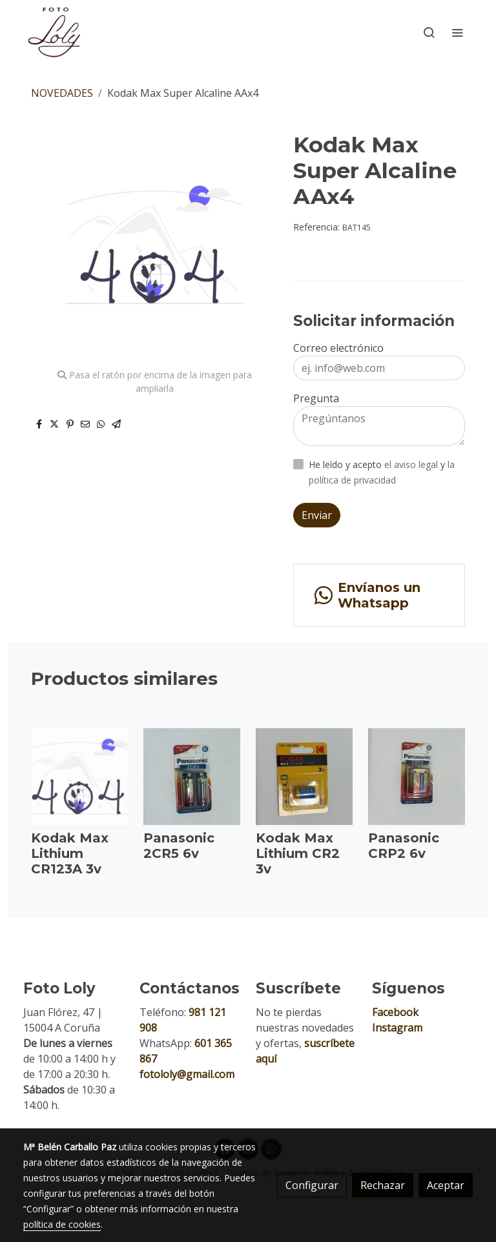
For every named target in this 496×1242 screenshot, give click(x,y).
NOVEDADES (62, 93)
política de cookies (62, 1224)
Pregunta (316, 398)
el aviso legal (412, 464)
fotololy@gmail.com (187, 1074)
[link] (54, 32)
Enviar (317, 515)
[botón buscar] (429, 32)
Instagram (397, 1028)
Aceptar (445, 1185)
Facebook (395, 1012)
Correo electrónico (338, 348)
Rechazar (382, 1185)
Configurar (311, 1185)
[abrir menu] (457, 32)
